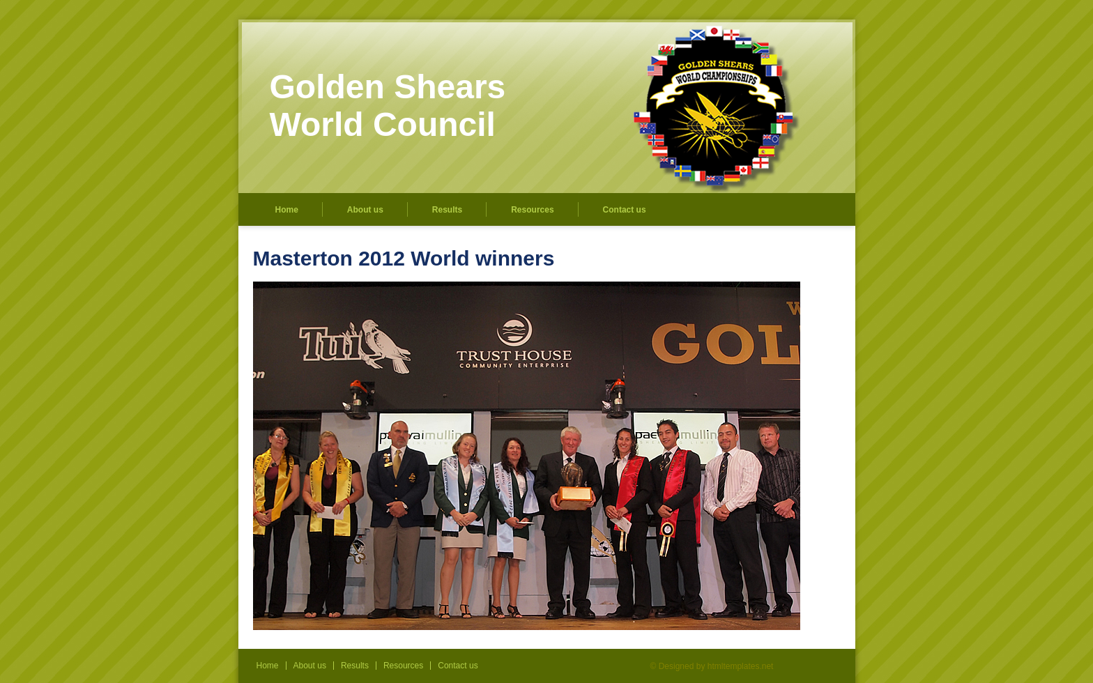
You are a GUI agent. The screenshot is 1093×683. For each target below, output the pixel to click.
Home (286, 210)
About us (365, 210)
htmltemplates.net (741, 666)
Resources (532, 210)
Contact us (624, 210)
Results (447, 210)
